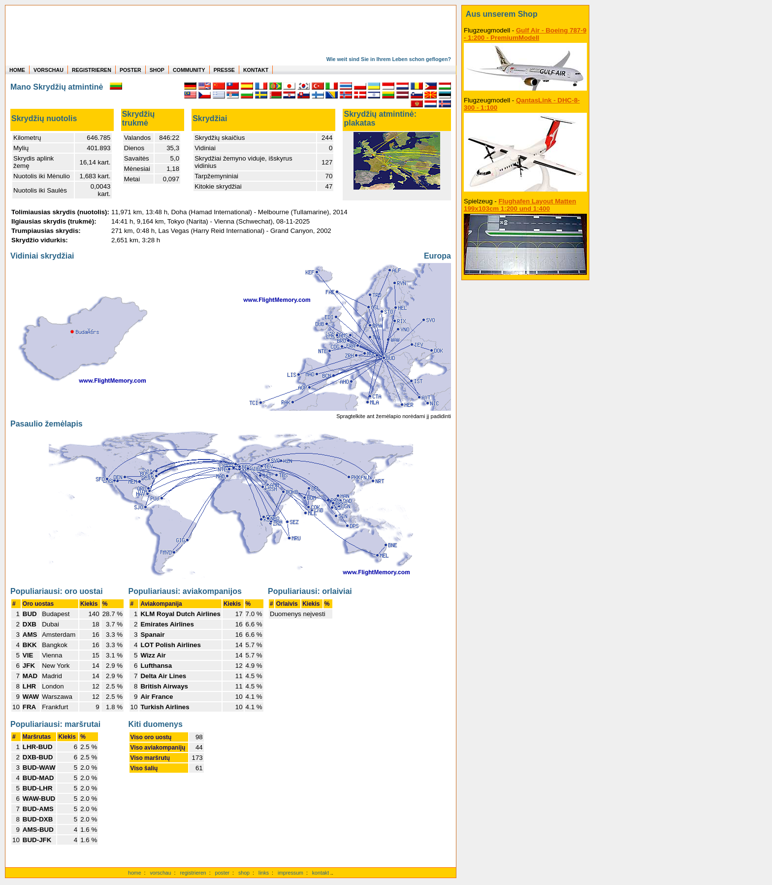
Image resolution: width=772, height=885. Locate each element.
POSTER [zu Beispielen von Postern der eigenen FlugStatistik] (130, 70)
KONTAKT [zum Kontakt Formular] (255, 70)
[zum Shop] (525, 14)
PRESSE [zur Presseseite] (224, 70)
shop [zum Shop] (244, 873)
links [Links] (263, 873)
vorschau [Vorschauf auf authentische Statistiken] (160, 873)
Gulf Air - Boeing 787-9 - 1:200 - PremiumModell (525, 34)
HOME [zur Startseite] (17, 70)
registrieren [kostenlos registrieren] (193, 873)
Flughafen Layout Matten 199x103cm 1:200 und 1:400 (520, 204)
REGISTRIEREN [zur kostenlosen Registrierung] (91, 70)
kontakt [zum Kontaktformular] (320, 873)
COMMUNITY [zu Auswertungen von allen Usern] (189, 70)
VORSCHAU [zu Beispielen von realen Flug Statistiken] (48, 70)
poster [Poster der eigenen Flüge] (222, 873)
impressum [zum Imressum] (290, 873)
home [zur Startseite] (134, 873)
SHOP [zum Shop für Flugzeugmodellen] (157, 70)
